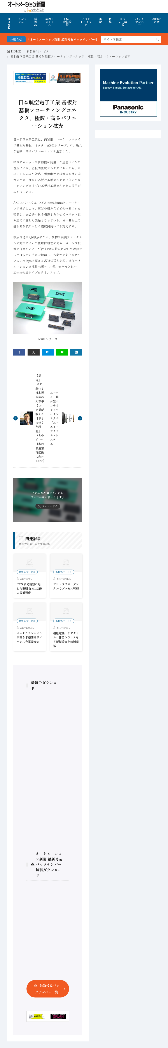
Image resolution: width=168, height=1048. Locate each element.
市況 (100, 20)
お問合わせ (156, 20)
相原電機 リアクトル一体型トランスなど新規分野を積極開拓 (66, 639)
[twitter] (34, 352)
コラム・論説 (123, 22)
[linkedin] (76, 352)
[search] (157, 39)
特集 (110, 20)
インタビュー (22, 20)
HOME (8, 23)
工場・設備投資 (67, 22)
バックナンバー (139, 22)
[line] (62, 352)
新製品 (35, 22)
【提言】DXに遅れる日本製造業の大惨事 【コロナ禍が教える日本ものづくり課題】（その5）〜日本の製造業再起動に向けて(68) (39, 418)
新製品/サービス (37, 51)
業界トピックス (49, 22)
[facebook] (19, 352)
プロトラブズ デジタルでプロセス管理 (66, 586)
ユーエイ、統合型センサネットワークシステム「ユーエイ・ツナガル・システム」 (54, 418)
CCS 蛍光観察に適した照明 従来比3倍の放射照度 (29, 588)
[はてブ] (48, 352)
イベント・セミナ (86, 22)
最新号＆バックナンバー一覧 (47, 988)
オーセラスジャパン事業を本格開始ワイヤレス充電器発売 (29, 637)
